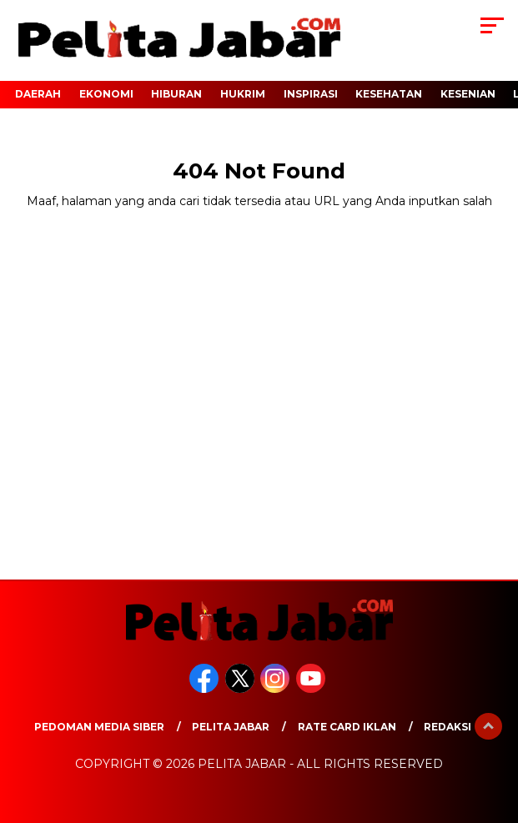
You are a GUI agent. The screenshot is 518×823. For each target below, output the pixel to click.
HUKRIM (242, 94)
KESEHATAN (388, 94)
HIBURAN (176, 94)
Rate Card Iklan (347, 726)
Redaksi (447, 726)
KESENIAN (467, 94)
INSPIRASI (311, 94)
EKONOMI (106, 94)
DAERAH (38, 94)
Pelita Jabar (230, 726)
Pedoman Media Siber (99, 726)
